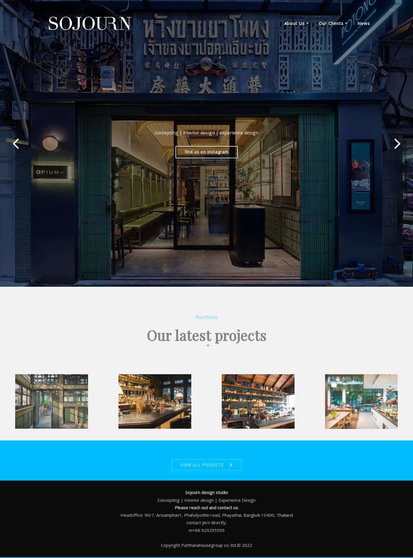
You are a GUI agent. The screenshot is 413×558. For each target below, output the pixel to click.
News (363, 23)
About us (296, 23)
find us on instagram (207, 154)
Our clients (333, 23)
